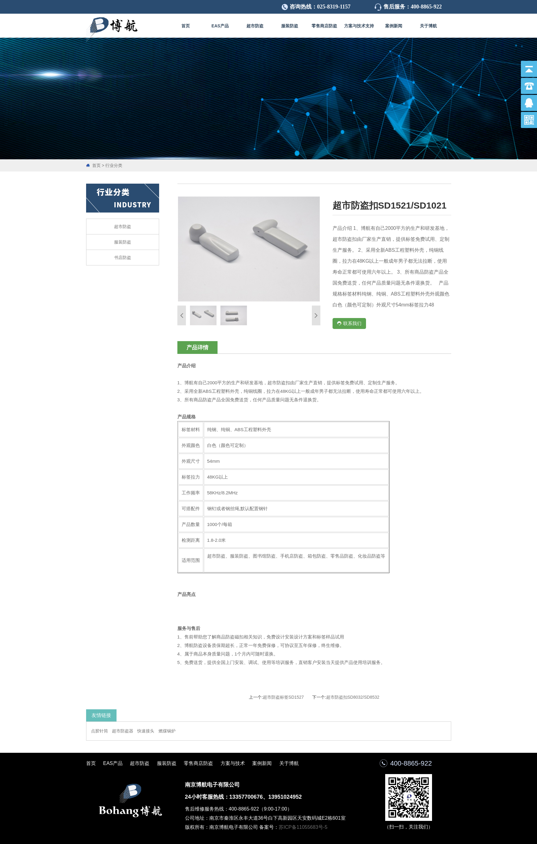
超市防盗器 (122, 730)
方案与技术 (233, 763)
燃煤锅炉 (167, 730)
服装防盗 (289, 25)
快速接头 (145, 730)
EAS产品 (220, 25)
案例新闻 (393, 25)
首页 (185, 25)
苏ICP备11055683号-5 (303, 827)
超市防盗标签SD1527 (283, 697)
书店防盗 (122, 257)
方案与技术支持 (359, 25)
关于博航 (428, 25)
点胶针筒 (99, 730)
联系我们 (349, 323)
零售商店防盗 (324, 25)
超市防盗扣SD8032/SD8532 (352, 697)
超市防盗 (254, 25)
